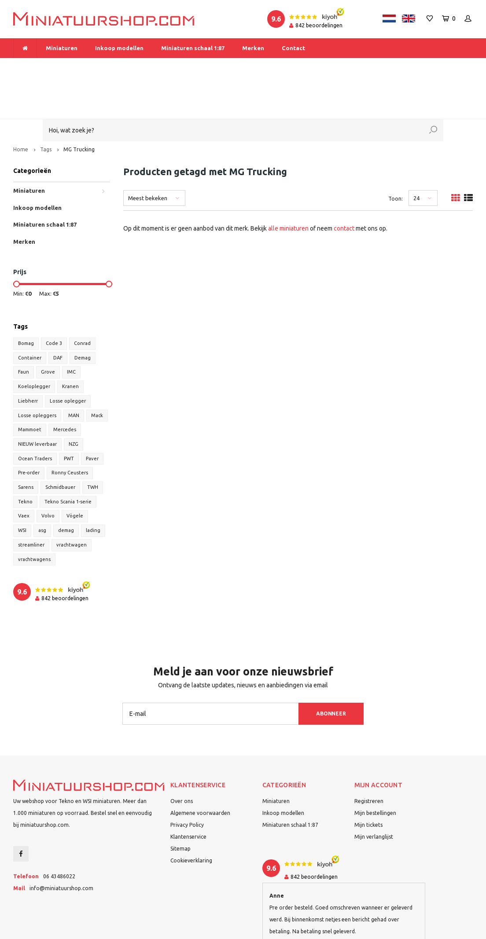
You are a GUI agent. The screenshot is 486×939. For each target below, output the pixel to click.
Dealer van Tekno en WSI (327, 66)
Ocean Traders (35, 414)
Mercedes (64, 385)
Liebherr (28, 356)
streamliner (31, 500)
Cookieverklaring (191, 816)
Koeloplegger (34, 342)
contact (344, 184)
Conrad (82, 299)
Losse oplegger (68, 356)
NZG (73, 400)
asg (42, 486)
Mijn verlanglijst (373, 793)
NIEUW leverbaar (37, 400)
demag (66, 486)
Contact (293, 48)
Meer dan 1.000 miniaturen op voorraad (69, 66)
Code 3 (54, 299)
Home (20, 105)
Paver (92, 414)
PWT (69, 414)
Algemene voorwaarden (200, 769)
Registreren (368, 757)
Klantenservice (188, 793)
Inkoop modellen (119, 48)
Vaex (23, 472)
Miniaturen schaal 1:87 (193, 48)
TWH (92, 443)
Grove (48, 327)
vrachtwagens (34, 515)
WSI (22, 486)
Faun (23, 327)
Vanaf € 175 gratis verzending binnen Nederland (208, 66)
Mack (97, 371)
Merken (253, 48)
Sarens (25, 443)
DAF (58, 313)
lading (93, 486)
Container (29, 313)
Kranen (70, 342)
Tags (46, 105)
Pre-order (29, 428)
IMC (71, 327)
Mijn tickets (368, 781)
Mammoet (29, 385)
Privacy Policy (187, 781)
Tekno (25, 457)
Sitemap (180, 804)
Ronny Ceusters (70, 428)
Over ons (181, 757)
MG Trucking (79, 105)
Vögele (74, 472)
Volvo (48, 472)
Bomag (26, 299)
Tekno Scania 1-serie (68, 457)
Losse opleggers (37, 371)
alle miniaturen (288, 184)
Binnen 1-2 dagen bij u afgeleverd (425, 66)
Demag (82, 313)
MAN (73, 371)
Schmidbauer (60, 443)
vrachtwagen (71, 500)
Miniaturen (61, 48)
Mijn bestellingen (375, 769)
